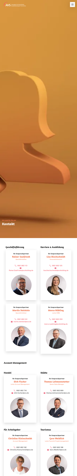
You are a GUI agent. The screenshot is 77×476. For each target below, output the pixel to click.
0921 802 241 (22, 319)
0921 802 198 (58, 447)
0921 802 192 (21, 447)
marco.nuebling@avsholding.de (56, 324)
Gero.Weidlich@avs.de (58, 450)
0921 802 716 (21, 390)
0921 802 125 (57, 266)
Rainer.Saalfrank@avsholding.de (21, 270)
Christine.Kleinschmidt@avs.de (21, 450)
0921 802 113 (22, 266)
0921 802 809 (58, 390)
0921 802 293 (57, 319)
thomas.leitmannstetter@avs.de (58, 393)
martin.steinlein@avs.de (22, 322)
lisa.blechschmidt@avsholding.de (55, 270)
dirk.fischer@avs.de (21, 393)
